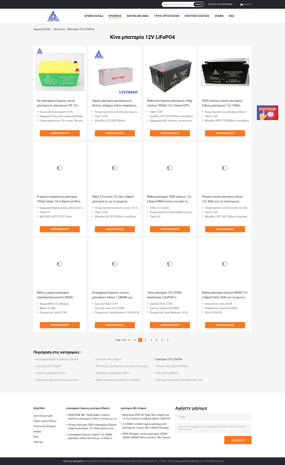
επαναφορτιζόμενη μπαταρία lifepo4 (57, 359)
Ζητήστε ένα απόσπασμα (220, 4)
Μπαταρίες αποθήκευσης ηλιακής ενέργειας (122, 366)
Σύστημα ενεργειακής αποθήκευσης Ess (179, 379)
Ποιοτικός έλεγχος (197, 16)
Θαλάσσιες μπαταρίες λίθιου (112, 373)
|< (129, 340)
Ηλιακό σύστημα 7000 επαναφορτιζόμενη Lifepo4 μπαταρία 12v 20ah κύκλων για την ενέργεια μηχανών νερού (92, 427)
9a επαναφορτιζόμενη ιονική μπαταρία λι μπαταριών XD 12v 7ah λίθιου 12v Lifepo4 (57, 103)
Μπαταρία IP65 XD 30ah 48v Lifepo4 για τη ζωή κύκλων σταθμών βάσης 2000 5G (146, 416)
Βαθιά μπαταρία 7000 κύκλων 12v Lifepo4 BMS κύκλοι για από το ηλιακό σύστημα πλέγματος (169, 199)
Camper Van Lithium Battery (172, 366)
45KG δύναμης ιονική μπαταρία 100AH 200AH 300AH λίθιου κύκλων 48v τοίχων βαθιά (146, 436)
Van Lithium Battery (167, 373)
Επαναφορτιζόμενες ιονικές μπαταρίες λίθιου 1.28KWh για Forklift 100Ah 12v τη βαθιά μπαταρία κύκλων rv (112, 295)
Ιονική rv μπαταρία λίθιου (50, 373)
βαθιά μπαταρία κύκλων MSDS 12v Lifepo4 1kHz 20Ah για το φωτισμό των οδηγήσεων (225, 295)
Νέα (231, 16)
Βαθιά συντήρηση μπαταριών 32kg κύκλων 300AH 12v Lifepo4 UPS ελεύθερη (169, 103)
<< (135, 340)
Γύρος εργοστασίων (166, 16)
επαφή (219, 16)
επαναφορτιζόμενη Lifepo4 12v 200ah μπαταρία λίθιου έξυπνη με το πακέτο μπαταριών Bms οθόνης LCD (90, 437)
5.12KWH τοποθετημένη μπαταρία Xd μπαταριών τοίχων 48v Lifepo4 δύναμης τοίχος (146, 426)
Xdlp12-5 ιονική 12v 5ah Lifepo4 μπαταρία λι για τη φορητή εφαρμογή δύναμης (113, 199)
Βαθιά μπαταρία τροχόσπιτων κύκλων (118, 379)
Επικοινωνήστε (60, 133)
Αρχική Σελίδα (93, 16)
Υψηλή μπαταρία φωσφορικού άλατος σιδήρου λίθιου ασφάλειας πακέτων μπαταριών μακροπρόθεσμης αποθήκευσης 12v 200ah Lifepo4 (114, 103)
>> (162, 340)
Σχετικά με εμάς (137, 16)
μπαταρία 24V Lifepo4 (48, 366)
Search (198, 4)
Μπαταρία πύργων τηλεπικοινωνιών (57, 379)
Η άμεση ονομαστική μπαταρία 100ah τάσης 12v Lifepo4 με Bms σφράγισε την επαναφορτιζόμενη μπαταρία (59, 199)
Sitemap (38, 442)
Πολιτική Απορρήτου (73, 461)
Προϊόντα (115, 16)
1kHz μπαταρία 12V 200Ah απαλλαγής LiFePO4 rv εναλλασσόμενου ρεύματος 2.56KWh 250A (165, 295)
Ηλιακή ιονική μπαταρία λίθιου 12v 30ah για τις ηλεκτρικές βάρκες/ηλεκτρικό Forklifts (222, 199)
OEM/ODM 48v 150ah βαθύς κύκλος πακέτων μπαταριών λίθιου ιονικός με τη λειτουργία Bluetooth (92, 417)
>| (167, 340)
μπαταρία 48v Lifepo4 (108, 359)
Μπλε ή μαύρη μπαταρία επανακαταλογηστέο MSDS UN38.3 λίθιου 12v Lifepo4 (55, 295)
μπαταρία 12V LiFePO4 (169, 359)
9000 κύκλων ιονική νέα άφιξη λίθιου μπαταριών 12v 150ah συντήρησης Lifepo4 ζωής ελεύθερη (222, 103)
